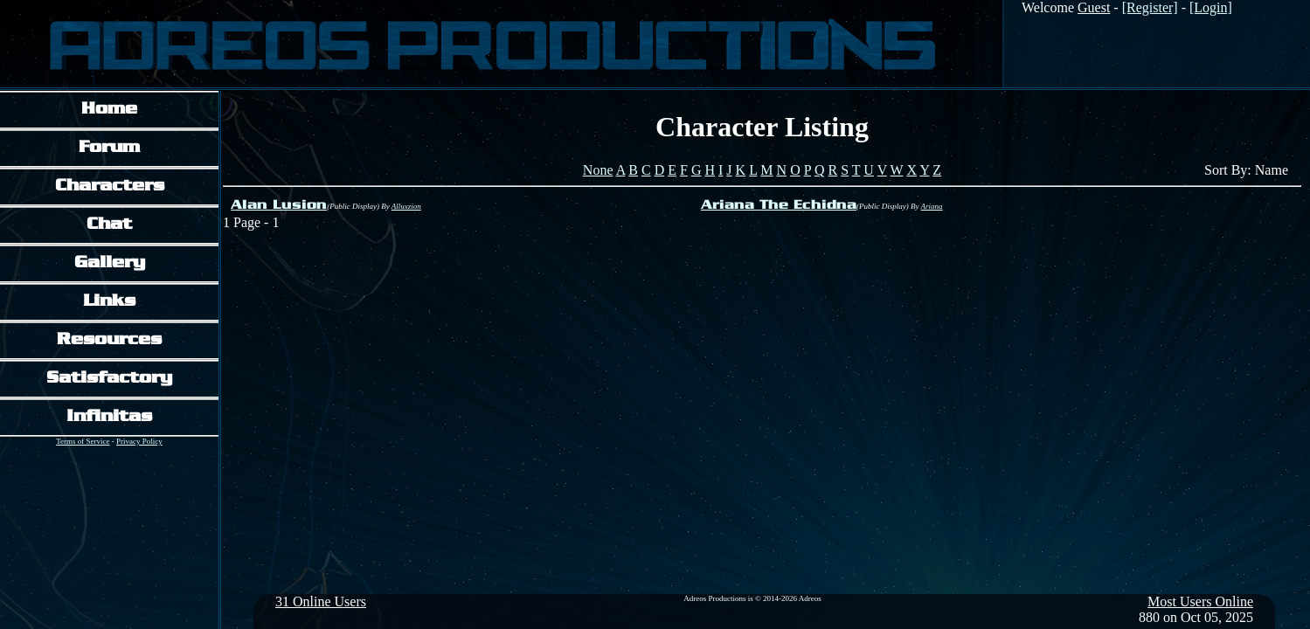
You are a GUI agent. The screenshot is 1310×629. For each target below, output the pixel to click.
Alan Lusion (279, 205)
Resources (109, 340)
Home (109, 109)
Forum (109, 148)
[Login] (1210, 7)
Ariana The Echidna (778, 205)
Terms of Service (82, 441)
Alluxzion (406, 206)
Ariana (932, 206)
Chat (109, 225)
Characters (109, 186)
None (598, 169)
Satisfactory (109, 378)
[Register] (1150, 7)
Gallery (109, 263)
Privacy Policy (139, 441)
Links (109, 301)
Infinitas (109, 417)
